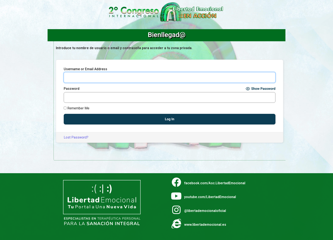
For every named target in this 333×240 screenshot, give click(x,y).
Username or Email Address (85, 69)
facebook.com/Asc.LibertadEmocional (214, 183)
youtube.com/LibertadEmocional (210, 197)
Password (71, 88)
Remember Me (76, 108)
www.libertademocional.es (205, 225)
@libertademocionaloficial (205, 211)
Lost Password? (76, 137)
